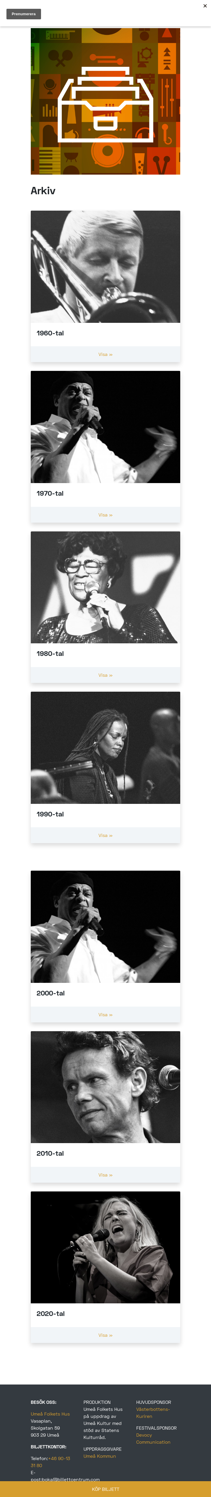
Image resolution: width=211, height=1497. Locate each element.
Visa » (105, 354)
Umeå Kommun (100, 1456)
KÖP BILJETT (105, 1489)
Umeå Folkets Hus (50, 1413)
